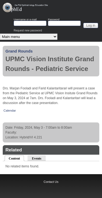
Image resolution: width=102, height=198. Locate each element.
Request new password (28, 30)
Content (16, 158)
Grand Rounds (19, 51)
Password (53, 19)
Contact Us (51, 181)
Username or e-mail (25, 19)
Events (36, 158)
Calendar (10, 110)
